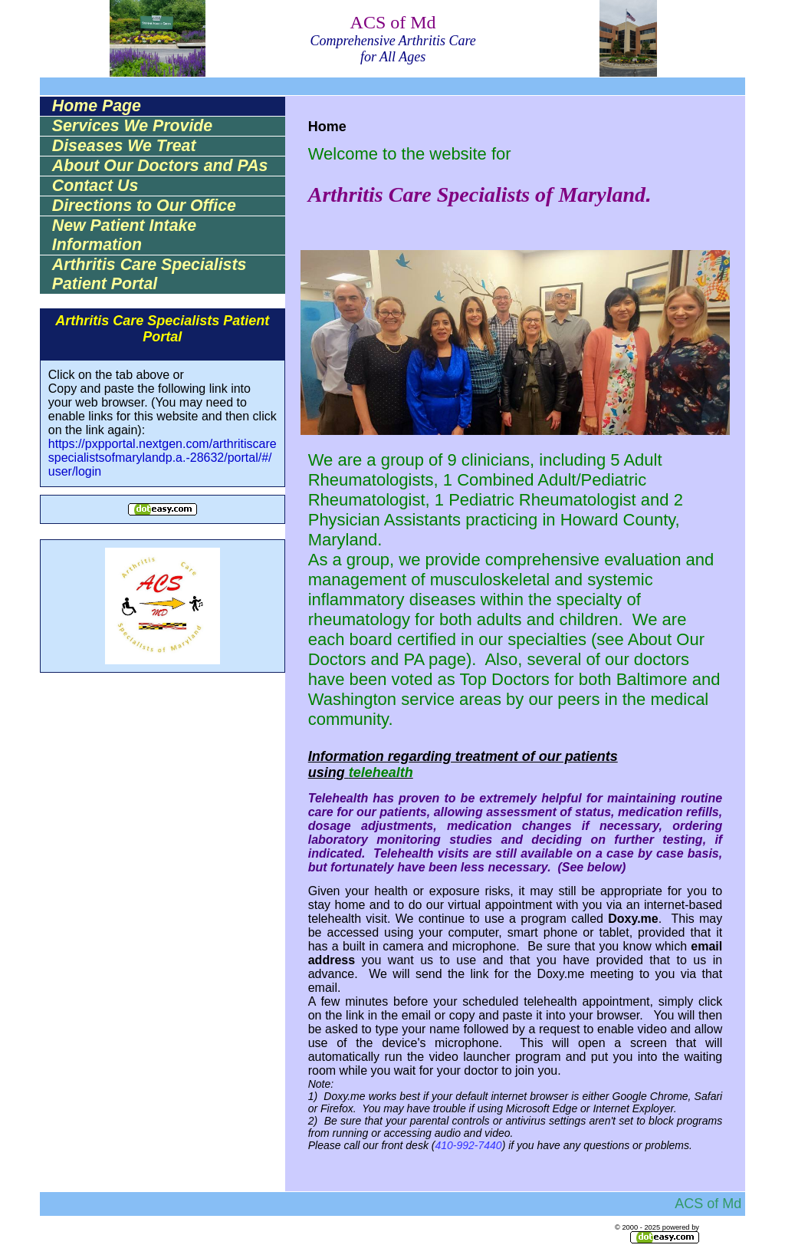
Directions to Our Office (144, 205)
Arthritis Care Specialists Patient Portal (149, 274)
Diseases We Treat (124, 146)
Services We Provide (132, 126)
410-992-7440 (468, 1145)
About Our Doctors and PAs (160, 165)
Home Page (96, 106)
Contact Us (95, 185)
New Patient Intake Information (124, 235)
